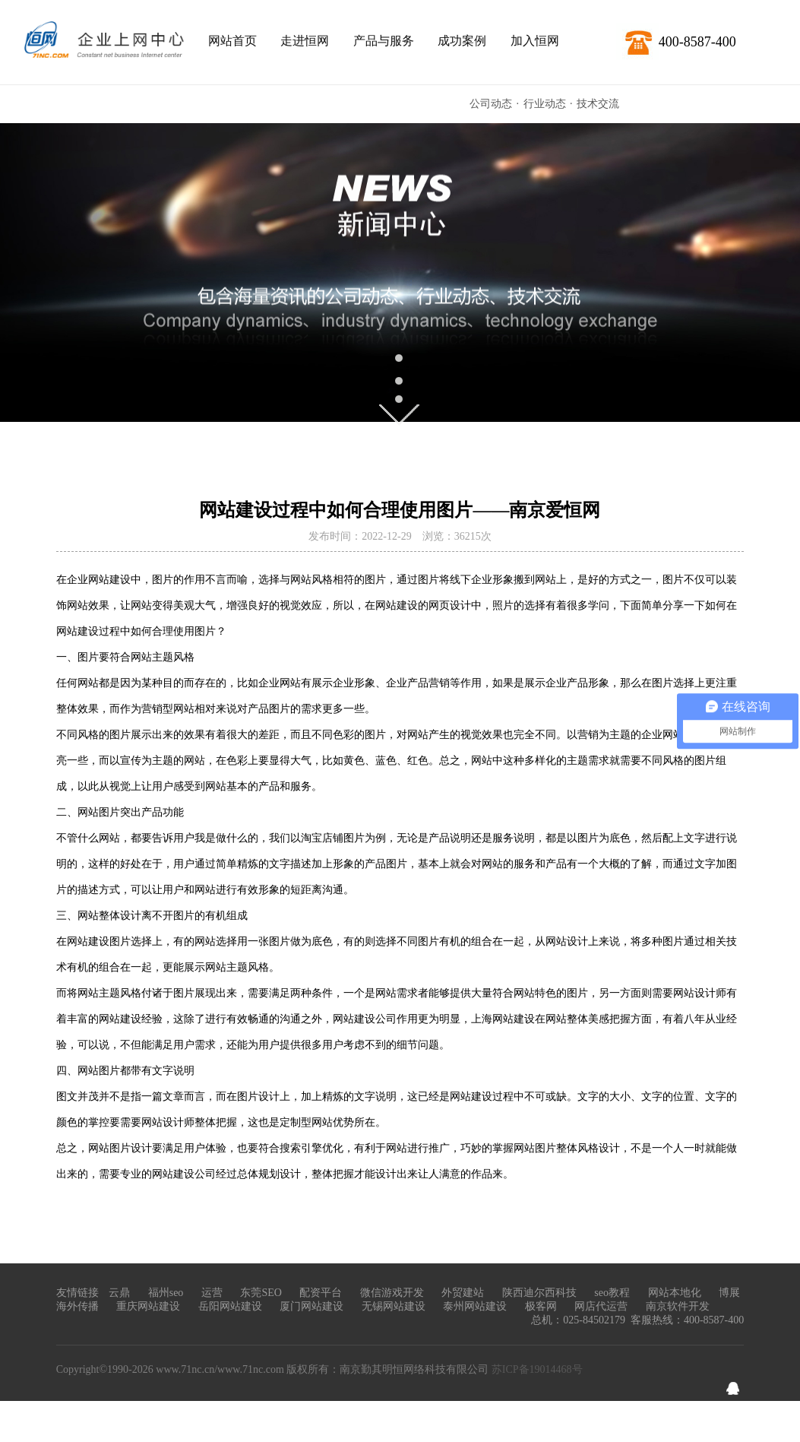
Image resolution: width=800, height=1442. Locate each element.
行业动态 (544, 103)
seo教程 (612, 1292)
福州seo (166, 1292)
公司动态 (491, 103)
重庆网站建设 (148, 1306)
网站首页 (232, 40)
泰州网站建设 (475, 1306)
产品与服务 (383, 40)
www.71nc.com (250, 1369)
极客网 (541, 1306)
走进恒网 (304, 40)
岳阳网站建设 (230, 1306)
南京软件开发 (678, 1306)
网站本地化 (674, 1292)
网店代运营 (601, 1306)
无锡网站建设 (393, 1306)
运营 (212, 1292)
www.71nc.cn (185, 1369)
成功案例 (462, 40)
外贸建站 (462, 1292)
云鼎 (119, 1292)
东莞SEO (260, 1292)
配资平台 (320, 1292)
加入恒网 (535, 40)
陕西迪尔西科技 (539, 1292)
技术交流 (598, 103)
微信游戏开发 (392, 1292)
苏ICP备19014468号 (537, 1369)
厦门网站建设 (311, 1306)
